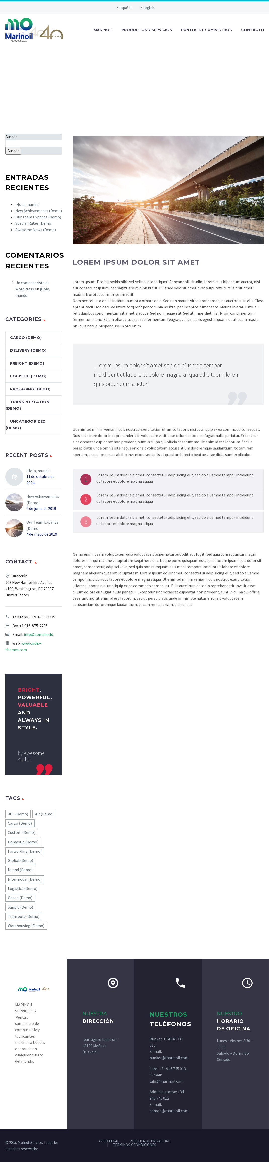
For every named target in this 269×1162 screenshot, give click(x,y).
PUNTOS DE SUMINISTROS (206, 30)
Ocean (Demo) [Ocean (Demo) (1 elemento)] (20, 897)
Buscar (11, 136)
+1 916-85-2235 (42, 616)
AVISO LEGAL (108, 1141)
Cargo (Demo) (26, 337)
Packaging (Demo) (30, 389)
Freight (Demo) (27, 363)
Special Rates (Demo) (33, 223)
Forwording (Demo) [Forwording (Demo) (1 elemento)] (25, 851)
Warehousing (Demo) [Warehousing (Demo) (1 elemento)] (26, 925)
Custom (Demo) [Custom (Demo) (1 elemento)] (21, 832)
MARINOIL (103, 30)
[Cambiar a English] (146, 7)
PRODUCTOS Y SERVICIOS (147, 30)
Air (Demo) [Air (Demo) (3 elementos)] (44, 813)
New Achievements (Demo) (38, 210)
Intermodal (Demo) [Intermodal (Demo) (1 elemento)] (25, 879)
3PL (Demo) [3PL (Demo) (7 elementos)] (18, 813)
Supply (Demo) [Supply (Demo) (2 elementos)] (20, 907)
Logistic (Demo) (28, 376)
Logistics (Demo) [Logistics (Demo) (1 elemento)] (22, 888)
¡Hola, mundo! (27, 204)
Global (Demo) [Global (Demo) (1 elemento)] (20, 860)
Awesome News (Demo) (35, 229)
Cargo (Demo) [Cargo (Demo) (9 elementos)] (20, 823)
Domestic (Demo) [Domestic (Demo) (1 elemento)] (23, 841)
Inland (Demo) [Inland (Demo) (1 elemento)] (20, 869)
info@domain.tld (38, 634)
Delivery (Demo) (28, 350)
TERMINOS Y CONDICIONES (134, 1145)
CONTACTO (252, 30)
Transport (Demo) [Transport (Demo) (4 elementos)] (23, 916)
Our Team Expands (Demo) (38, 216)
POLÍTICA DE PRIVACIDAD (150, 1141)
